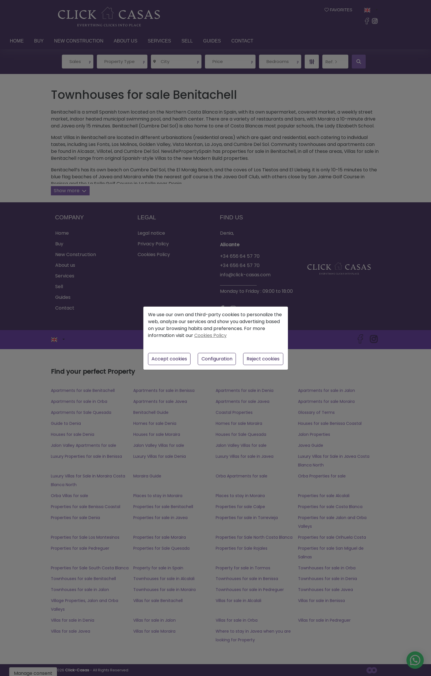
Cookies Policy (210, 335)
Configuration (216, 358)
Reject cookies (263, 358)
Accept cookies (169, 358)
